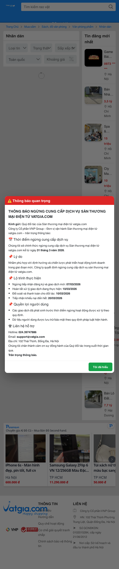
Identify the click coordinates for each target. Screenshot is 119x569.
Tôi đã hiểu (100, 367)
